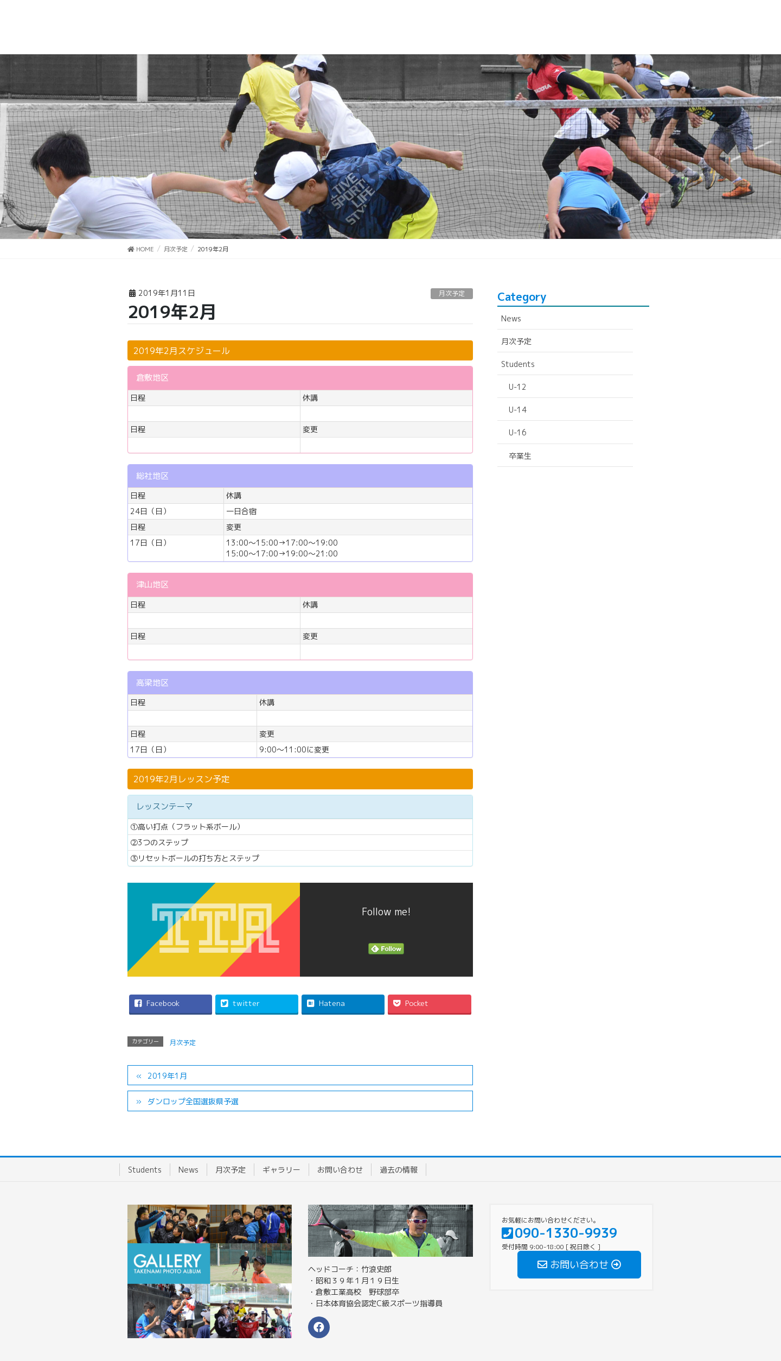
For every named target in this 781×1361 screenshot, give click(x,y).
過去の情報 (399, 1169)
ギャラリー (281, 1169)
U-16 (518, 432)
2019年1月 (167, 1076)
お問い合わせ (340, 1169)
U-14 (518, 409)
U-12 (518, 387)
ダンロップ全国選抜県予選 (193, 1101)
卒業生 (520, 456)
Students (518, 364)
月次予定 (452, 293)
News (511, 318)
